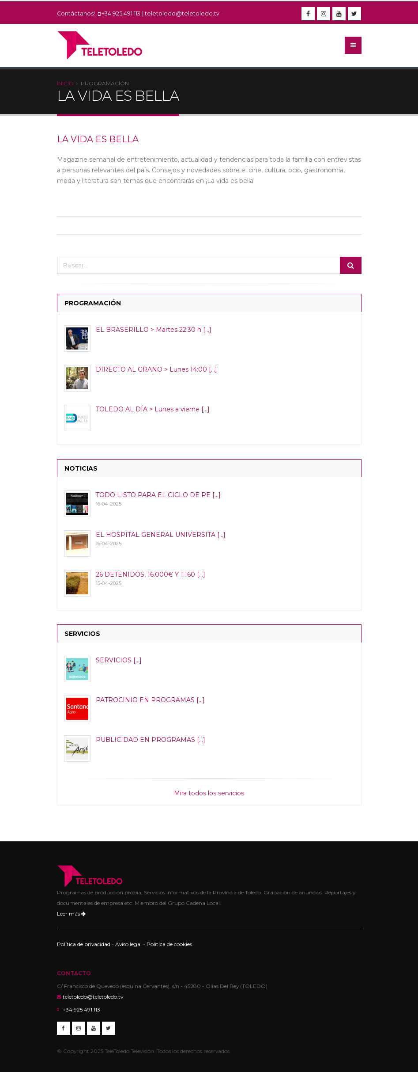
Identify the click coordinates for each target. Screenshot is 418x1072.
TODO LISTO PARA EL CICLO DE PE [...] (158, 495)
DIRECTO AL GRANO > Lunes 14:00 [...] (156, 369)
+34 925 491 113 (121, 13)
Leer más (71, 913)
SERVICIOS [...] (119, 660)
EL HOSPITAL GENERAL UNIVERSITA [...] (161, 535)
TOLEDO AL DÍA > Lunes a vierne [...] (153, 409)
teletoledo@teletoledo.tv (182, 13)
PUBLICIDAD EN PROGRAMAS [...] (150, 740)
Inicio (65, 83)
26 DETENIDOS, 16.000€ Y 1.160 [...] (150, 574)
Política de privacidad (83, 944)
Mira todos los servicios (209, 793)
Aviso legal (128, 944)
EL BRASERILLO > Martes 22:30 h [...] (153, 330)
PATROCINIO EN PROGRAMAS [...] (150, 700)
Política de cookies (169, 944)
